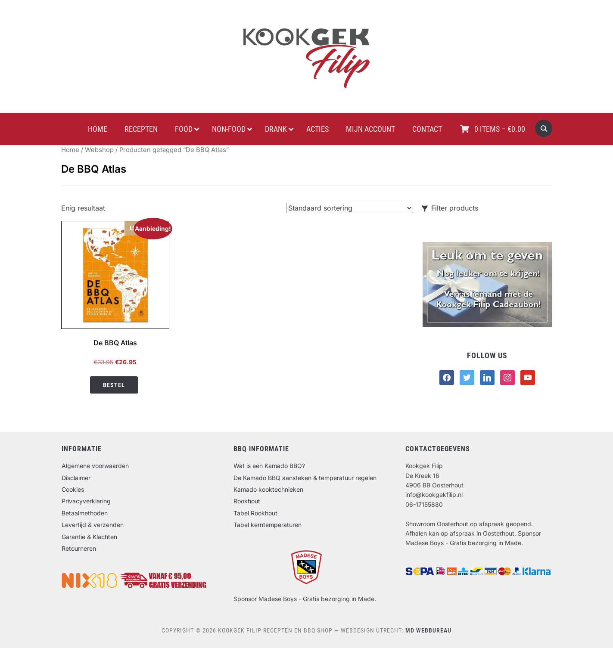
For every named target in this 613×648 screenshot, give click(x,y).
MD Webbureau (428, 630)
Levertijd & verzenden (93, 524)
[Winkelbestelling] (349, 208)
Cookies (73, 489)
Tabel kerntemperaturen (267, 524)
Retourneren (79, 548)
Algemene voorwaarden (95, 465)
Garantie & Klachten (89, 536)
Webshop (99, 150)
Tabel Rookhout (255, 513)
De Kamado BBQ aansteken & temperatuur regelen (305, 477)
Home (70, 150)
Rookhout (246, 501)
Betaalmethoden (85, 513)
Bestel (114, 384)
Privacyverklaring (86, 501)
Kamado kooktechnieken (268, 489)
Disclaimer (76, 477)
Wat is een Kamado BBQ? (269, 465)
